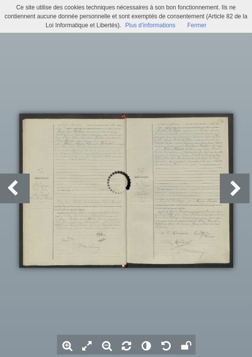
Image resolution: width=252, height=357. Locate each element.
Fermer (196, 25)
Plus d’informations (150, 25)
